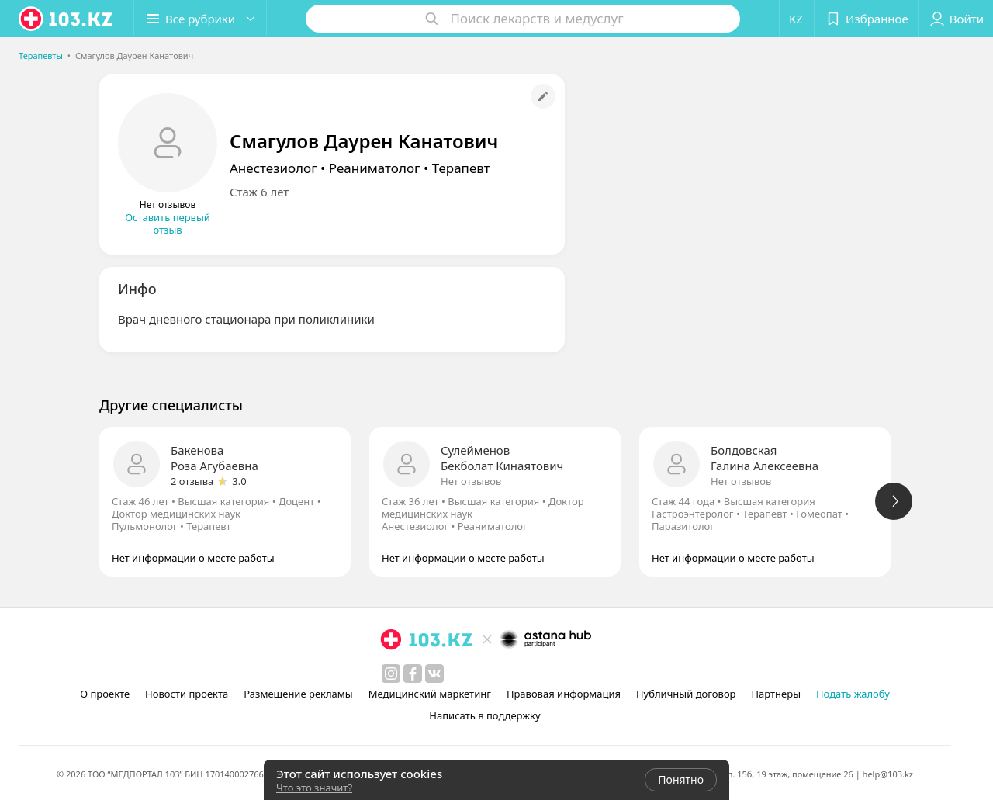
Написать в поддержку (484, 715)
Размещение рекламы (298, 694)
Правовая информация (564, 694)
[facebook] (412, 673)
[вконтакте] (434, 673)
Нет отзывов (471, 481)
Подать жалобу (853, 694)
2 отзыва (192, 481)
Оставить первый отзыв (167, 223)
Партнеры (776, 694)
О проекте (105, 694)
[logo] (67, 18)
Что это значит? (314, 788)
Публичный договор (685, 694)
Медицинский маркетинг (429, 694)
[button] (200, 18)
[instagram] (391, 673)
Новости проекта (186, 694)
